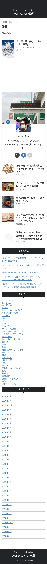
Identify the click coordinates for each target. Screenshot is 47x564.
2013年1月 (7, 464)
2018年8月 (7, 428)
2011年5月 (7, 509)
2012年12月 (7, 468)
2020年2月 (7, 396)
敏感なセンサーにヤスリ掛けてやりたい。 (21, 272)
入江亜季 (33, 48)
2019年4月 (7, 419)
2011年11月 (7, 486)
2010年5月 (7, 532)
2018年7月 (7, 432)
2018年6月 (7, 437)
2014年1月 (7, 450)
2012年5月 (7, 477)
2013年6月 (7, 455)
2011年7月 (7, 505)
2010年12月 (7, 518)
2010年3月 (7, 536)
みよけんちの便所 (24, 13)
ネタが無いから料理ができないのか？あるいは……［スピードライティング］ (30, 218)
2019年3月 (7, 423)
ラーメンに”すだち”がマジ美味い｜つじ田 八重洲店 (23, 266)
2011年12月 (7, 482)
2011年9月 (7, 495)
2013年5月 (7, 459)
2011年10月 (7, 491)
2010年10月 (7, 523)
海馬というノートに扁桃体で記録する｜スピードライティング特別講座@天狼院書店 (30, 235)
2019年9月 (7, 410)
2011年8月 (7, 500)
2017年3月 (7, 446)
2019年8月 (7, 414)
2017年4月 (7, 441)
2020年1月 (7, 401)
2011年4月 (7, 514)
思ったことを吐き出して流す (23, 552)
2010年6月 (7, 527)
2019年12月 (7, 405)
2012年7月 (7, 473)
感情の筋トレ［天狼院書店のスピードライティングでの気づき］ (30, 168)
